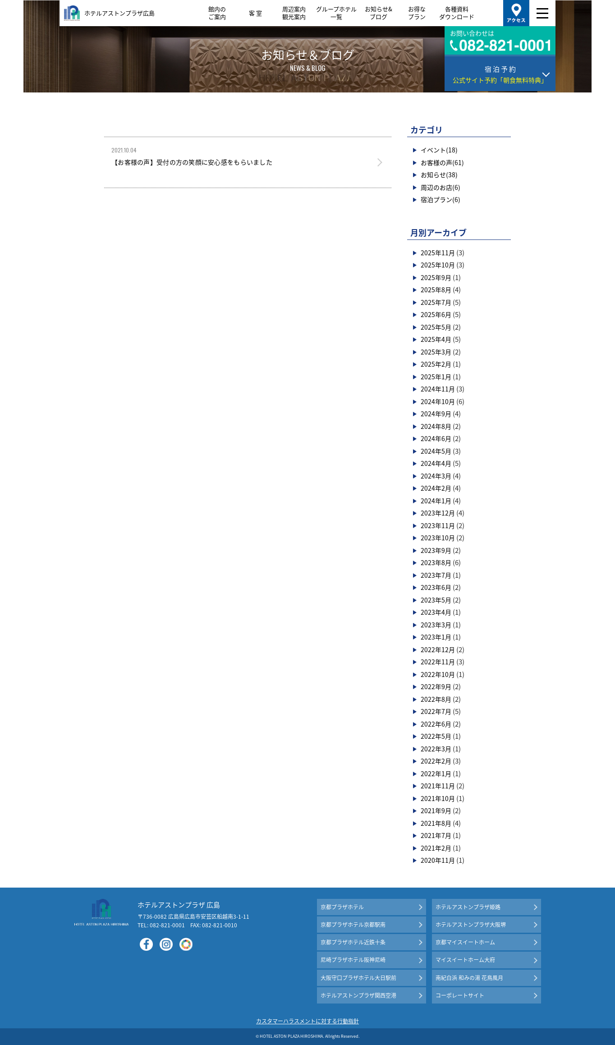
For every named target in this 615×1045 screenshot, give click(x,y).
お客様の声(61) (442, 162)
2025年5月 (436, 326)
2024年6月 (436, 438)
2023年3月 (436, 624)
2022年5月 (436, 736)
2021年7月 (436, 835)
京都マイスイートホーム (465, 942)
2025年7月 (436, 302)
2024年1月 (436, 500)
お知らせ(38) (439, 174)
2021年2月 (436, 847)
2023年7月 (436, 575)
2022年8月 (436, 699)
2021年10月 (438, 798)
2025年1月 (436, 376)
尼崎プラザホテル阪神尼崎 (353, 960)
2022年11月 (438, 661)
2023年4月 (436, 612)
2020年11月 (438, 860)
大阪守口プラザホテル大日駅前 (358, 978)
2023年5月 (436, 599)
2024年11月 (438, 388)
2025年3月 (436, 351)
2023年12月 (438, 512)
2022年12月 (438, 649)
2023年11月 (438, 525)
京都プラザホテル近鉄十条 (353, 942)
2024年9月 (436, 413)
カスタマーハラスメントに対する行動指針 (307, 1021)
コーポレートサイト (460, 995)
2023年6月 (436, 587)
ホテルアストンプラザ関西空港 (358, 995)
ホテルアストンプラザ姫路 (468, 907)
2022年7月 (436, 711)
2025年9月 (436, 277)
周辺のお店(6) (440, 187)
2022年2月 (436, 760)
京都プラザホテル (342, 907)
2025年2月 (436, 363)
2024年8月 (436, 426)
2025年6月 (436, 314)
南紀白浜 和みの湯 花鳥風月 (469, 978)
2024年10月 (438, 401)
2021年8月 (436, 823)
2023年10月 (438, 537)
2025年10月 (438, 264)
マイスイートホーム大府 (465, 960)
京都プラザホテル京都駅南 (353, 925)
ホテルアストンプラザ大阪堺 (471, 925)
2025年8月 (436, 289)
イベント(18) (439, 149)
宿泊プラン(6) (440, 199)
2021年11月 (438, 785)
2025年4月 (436, 339)
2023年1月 (436, 636)
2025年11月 (438, 252)
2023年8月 (436, 562)
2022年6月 (436, 723)
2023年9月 (436, 550)
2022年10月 (438, 674)
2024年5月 (436, 451)
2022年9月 (436, 686)
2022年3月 (436, 748)
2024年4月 (436, 463)
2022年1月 (436, 773)
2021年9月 (436, 810)
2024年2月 (436, 488)
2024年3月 (436, 475)
